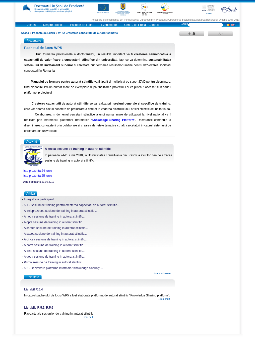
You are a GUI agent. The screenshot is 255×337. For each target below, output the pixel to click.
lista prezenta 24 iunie (37, 170)
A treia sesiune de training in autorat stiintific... (54, 251)
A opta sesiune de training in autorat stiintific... (54, 222)
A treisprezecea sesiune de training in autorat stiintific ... (61, 211)
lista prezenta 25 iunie (37, 175)
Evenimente (109, 25)
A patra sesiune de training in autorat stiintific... (55, 245)
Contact (153, 25)
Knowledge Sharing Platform (113, 120)
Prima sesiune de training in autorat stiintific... (54, 262)
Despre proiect (53, 25)
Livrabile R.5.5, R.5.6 (38, 307)
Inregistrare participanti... (40, 199)
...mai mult (164, 299)
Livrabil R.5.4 (33, 289)
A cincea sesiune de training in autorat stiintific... (55, 239)
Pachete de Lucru (81, 25)
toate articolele (162, 273)
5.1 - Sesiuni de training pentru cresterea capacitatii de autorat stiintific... (72, 205)
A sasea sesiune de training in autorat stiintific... (55, 233)
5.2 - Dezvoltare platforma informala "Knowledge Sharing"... (63, 268)
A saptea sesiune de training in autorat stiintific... (56, 228)
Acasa (31, 25)
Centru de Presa (135, 25)
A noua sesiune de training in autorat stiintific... (54, 216)
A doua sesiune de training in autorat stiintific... (54, 256)
